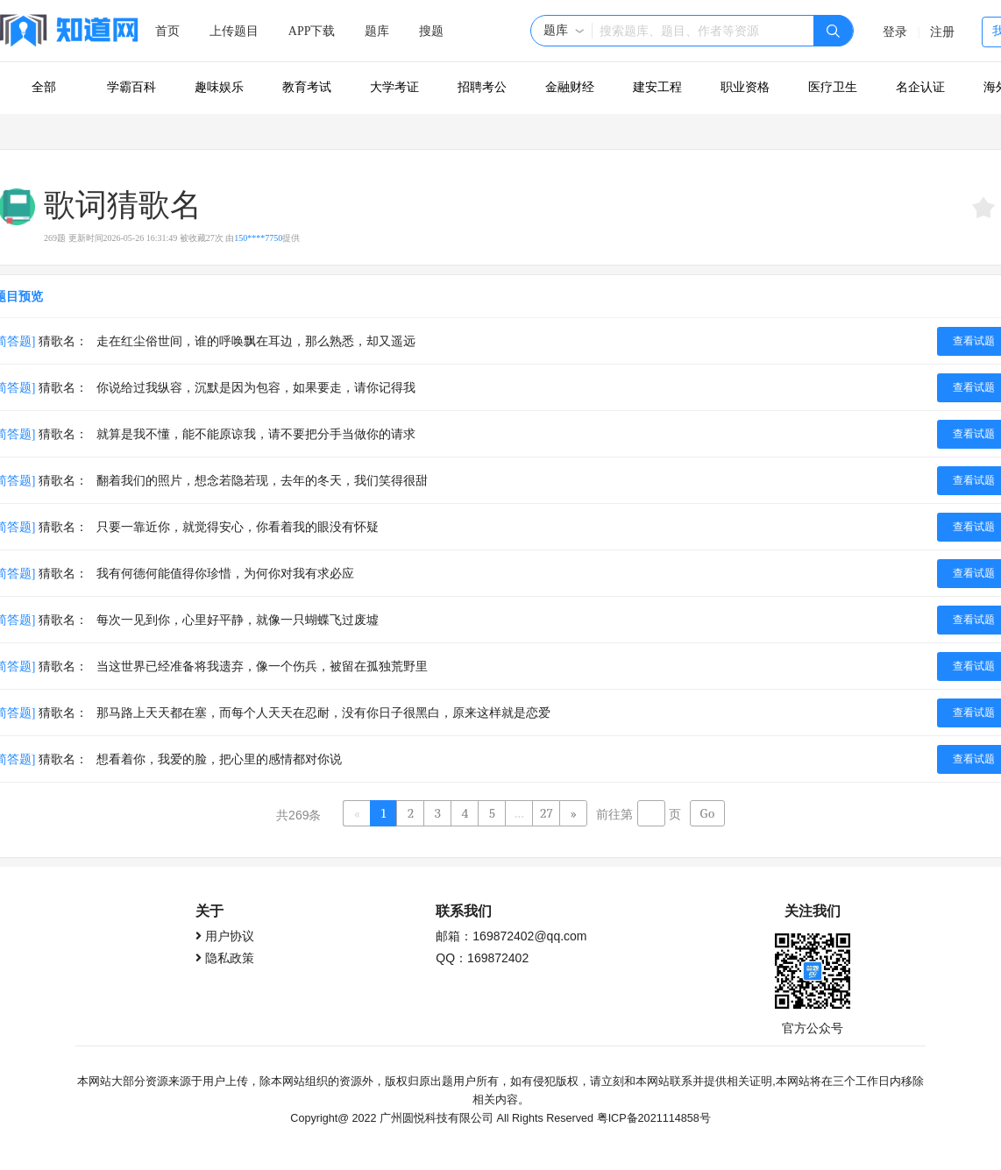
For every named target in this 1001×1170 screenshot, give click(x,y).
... (519, 812)
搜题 (431, 31)
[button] (564, 31)
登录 (895, 32)
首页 (167, 31)
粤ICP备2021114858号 (654, 1116)
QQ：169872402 (482, 956)
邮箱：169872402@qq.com (511, 934)
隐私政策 (229, 956)
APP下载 (312, 31)
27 (546, 812)
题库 (377, 31)
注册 (942, 32)
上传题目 (234, 31)
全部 (44, 87)
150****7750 (258, 238)
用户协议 (229, 934)
